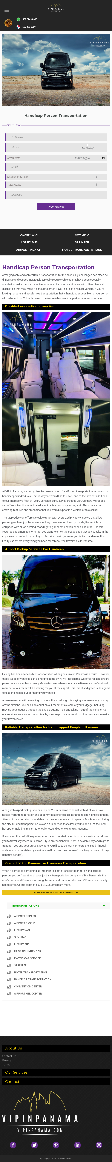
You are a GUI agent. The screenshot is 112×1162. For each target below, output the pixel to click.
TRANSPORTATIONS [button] (25, 905)
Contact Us (9, 1056)
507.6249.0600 (45, 884)
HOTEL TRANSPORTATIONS (82, 250)
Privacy (6, 1060)
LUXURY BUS (29, 242)
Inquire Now (56, 206)
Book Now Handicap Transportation (56, 892)
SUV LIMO (82, 234)
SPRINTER (82, 242)
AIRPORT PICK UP (28, 250)
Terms (6, 1064)
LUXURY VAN (29, 234)
